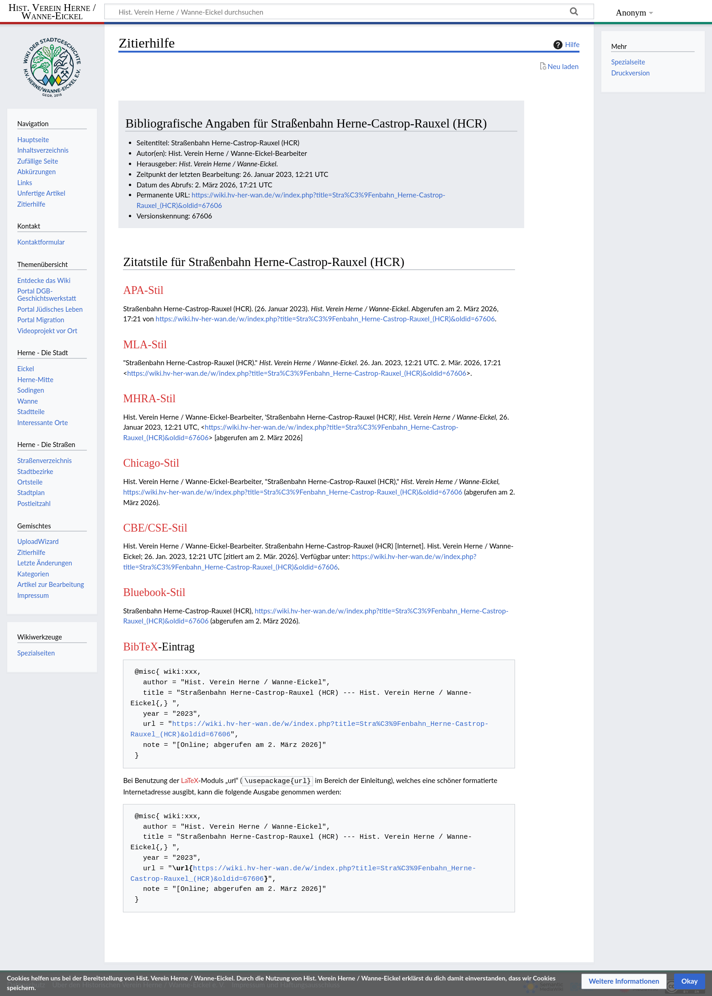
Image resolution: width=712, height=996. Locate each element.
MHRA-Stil (149, 398)
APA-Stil (143, 290)
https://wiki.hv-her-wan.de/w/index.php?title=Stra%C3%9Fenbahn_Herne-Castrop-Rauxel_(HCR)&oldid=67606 (325, 318)
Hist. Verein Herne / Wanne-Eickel (52, 12)
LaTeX (189, 780)
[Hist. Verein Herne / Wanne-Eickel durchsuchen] (349, 11)
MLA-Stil (145, 344)
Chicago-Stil (151, 463)
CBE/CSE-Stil (155, 528)
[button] (624, 981)
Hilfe (565, 44)
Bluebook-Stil (154, 592)
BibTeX (140, 646)
